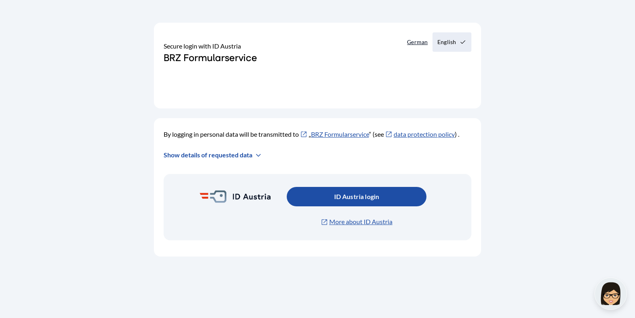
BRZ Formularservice (340, 134)
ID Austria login (356, 196)
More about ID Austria (360, 221)
